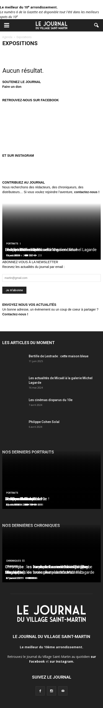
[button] (96, 25)
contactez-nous (86, 192)
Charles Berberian (21, 249)
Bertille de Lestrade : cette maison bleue (58, 356)
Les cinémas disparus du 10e (50, 400)
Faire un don (11, 86)
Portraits (12, 243)
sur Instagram (61, 661)
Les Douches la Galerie (25, 498)
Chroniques (13, 561)
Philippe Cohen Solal (44, 422)
